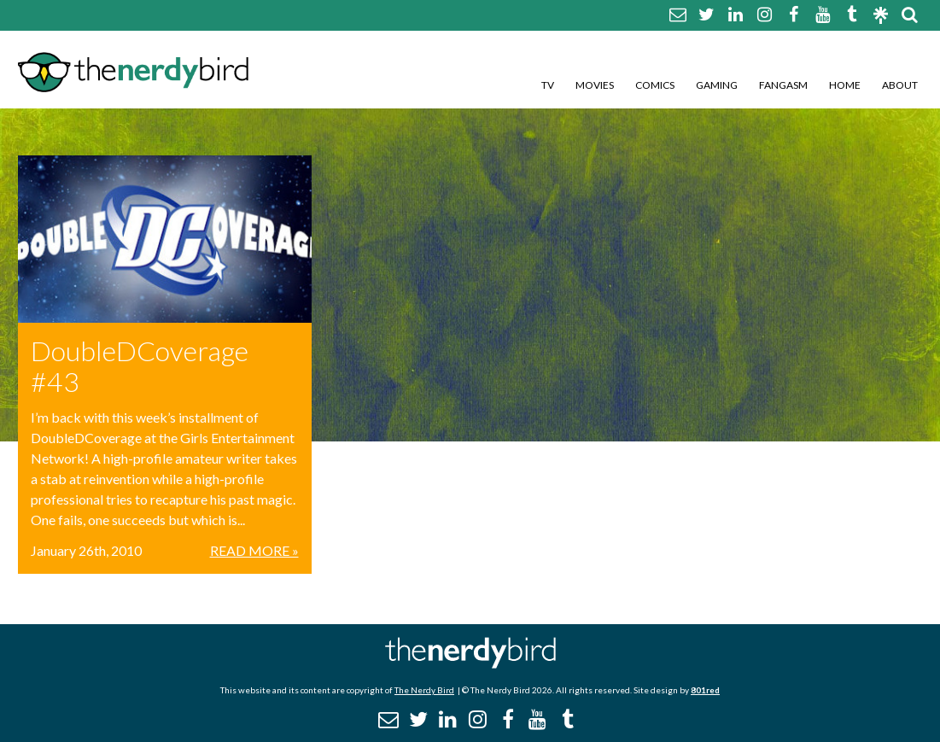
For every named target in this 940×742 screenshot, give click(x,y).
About (900, 85)
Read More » (254, 550)
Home (845, 85)
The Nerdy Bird (424, 690)
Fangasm (783, 85)
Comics (654, 85)
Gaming (717, 85)
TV (547, 85)
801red (705, 690)
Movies (594, 85)
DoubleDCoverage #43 (139, 366)
